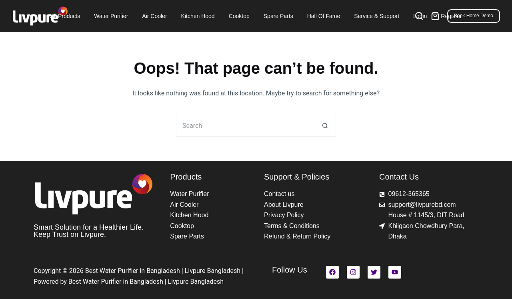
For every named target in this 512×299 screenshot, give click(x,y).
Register (451, 16)
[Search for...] (245, 126)
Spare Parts (278, 16)
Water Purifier (111, 16)
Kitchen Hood (198, 16)
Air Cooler (154, 16)
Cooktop (239, 16)
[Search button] (325, 126)
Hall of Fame (323, 16)
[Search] (419, 16)
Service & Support (376, 16)
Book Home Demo (473, 15)
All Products (65, 16)
